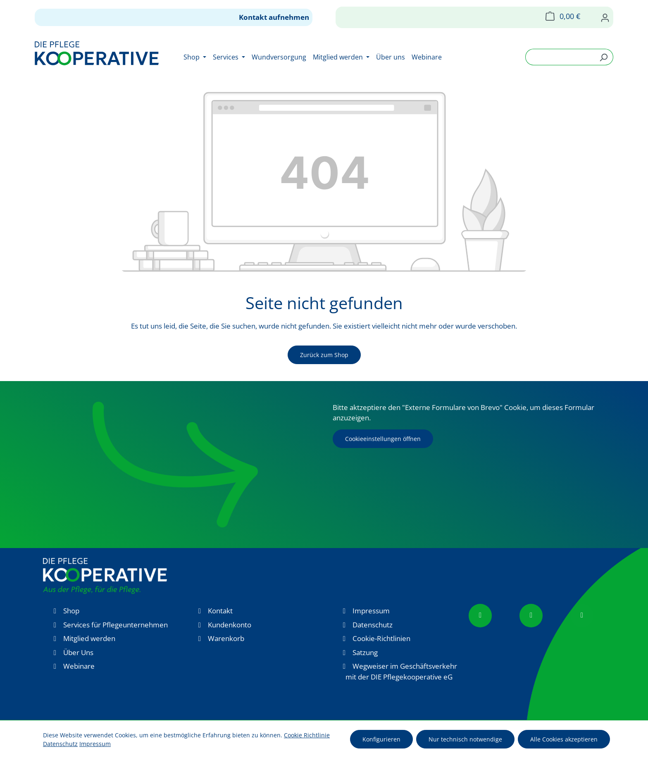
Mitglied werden (89, 638)
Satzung (365, 652)
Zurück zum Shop (324, 355)
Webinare (79, 666)
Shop (71, 610)
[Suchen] (603, 57)
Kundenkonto (229, 624)
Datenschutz (373, 624)
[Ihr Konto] (605, 17)
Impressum (371, 610)
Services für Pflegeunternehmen (115, 624)
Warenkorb (226, 638)
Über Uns (78, 652)
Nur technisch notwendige (465, 739)
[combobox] (559, 57)
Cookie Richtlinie (307, 735)
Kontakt (220, 610)
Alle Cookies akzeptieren (564, 739)
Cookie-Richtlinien (381, 638)
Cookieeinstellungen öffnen (383, 439)
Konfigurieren (381, 739)
